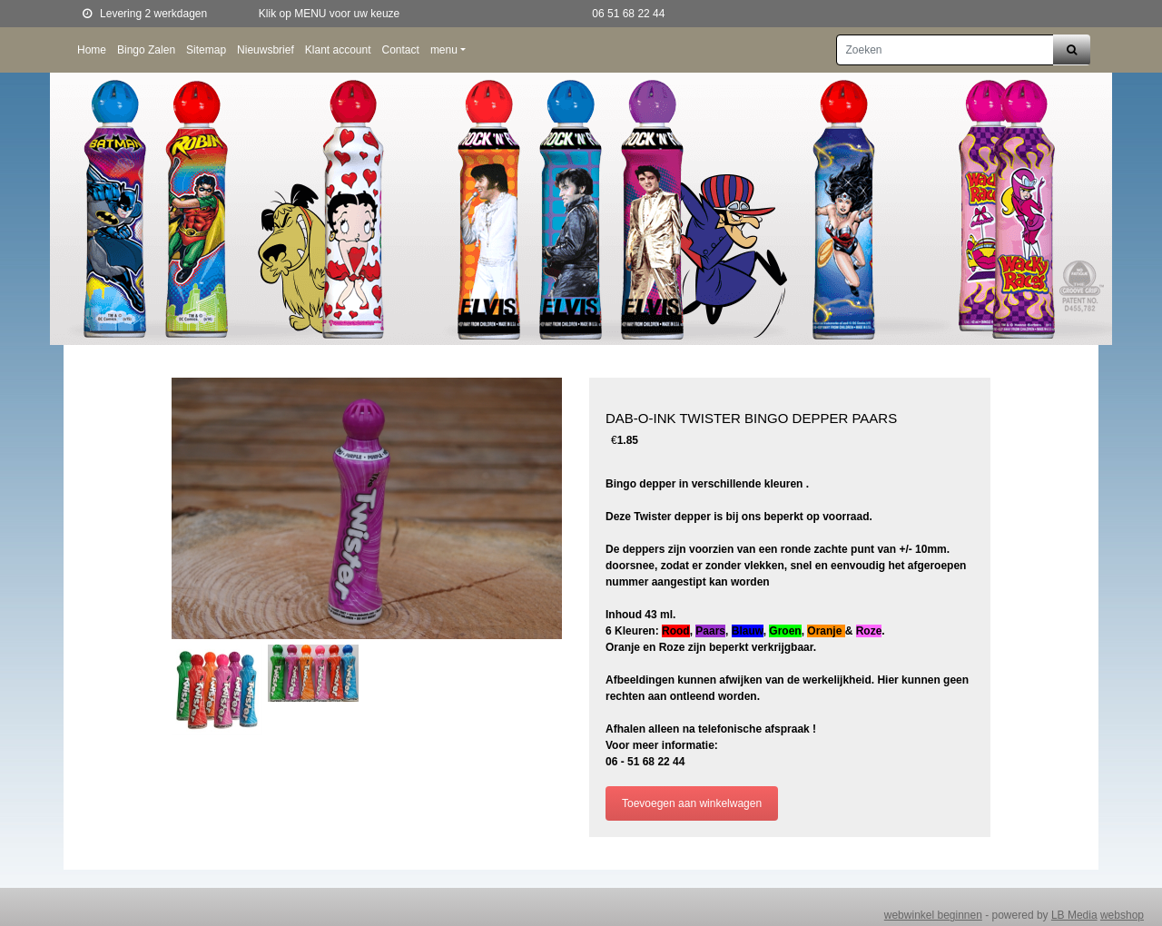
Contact (400, 50)
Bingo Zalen (146, 50)
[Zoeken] (945, 49)
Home (91, 50)
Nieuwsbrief (265, 50)
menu (444, 50)
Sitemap (206, 50)
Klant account (338, 50)
